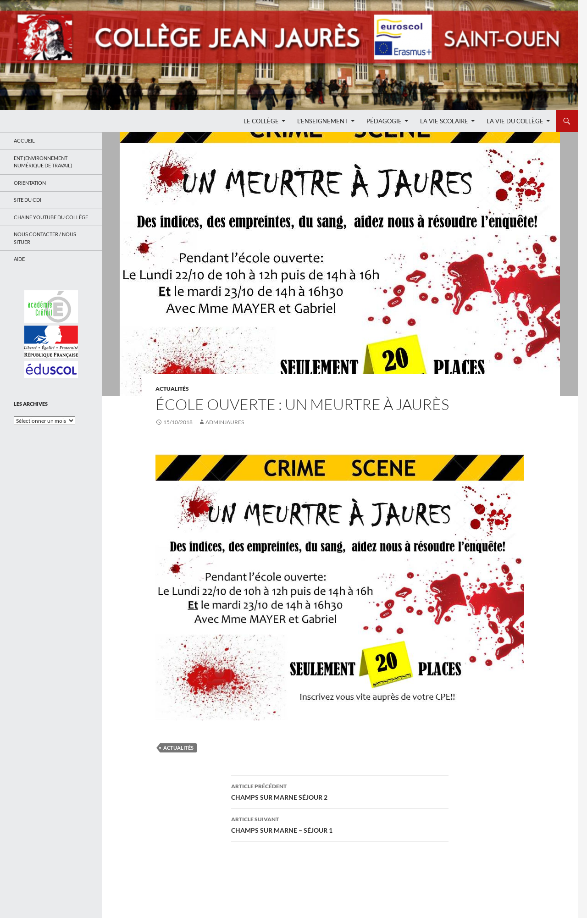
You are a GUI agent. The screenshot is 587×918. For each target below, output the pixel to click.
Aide (19, 259)
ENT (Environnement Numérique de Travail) (43, 162)
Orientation (30, 183)
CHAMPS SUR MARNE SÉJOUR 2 (340, 791)
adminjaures (224, 422)
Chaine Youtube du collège (51, 217)
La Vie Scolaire (444, 121)
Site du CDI (27, 200)
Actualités (172, 388)
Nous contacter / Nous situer (45, 238)
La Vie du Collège (515, 121)
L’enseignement (322, 121)
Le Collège (261, 121)
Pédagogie (384, 121)
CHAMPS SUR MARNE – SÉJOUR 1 (340, 824)
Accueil (24, 141)
